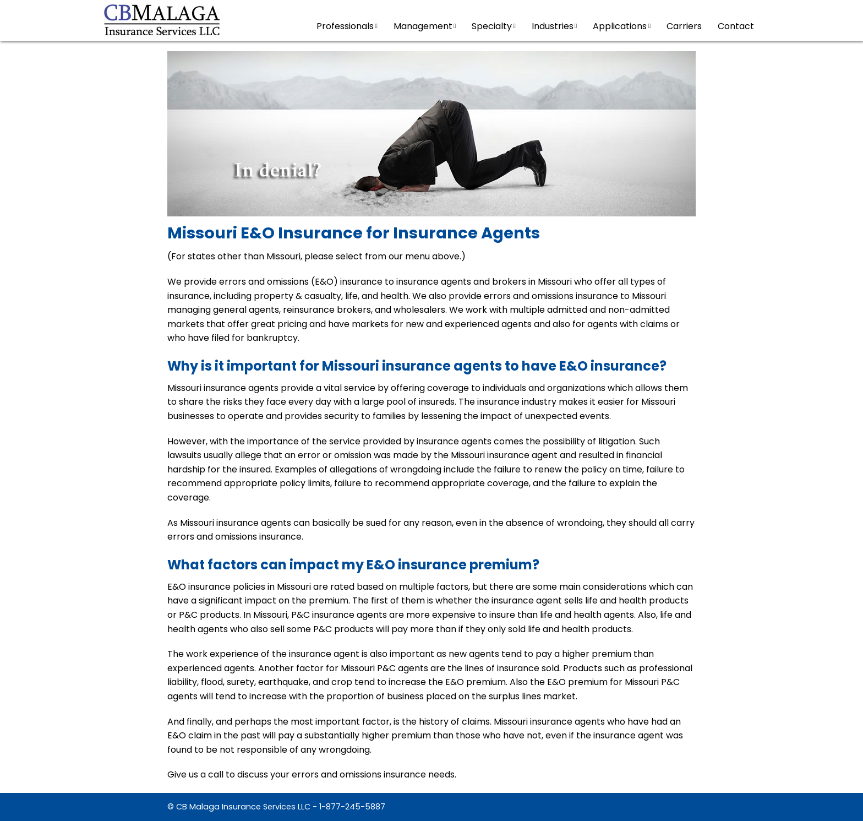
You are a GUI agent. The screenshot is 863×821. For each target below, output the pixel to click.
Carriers (684, 26)
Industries (554, 26)
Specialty (494, 26)
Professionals (347, 26)
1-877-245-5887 (352, 806)
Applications (622, 26)
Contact (736, 26)
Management (425, 26)
